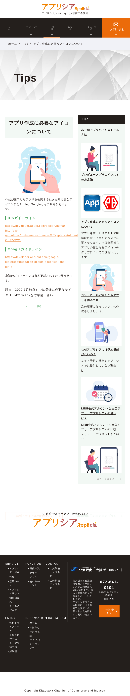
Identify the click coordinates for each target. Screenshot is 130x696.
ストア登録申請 (14, 645)
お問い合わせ (109, 611)
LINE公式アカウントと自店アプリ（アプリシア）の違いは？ (100, 413)
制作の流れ (14, 600)
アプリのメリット (14, 591)
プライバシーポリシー (35, 644)
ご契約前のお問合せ (55, 572)
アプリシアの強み (14, 570)
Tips (25, 43)
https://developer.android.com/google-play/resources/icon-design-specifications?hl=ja (35, 262)
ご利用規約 (35, 634)
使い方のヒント (35, 583)
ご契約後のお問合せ (55, 584)
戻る (39, 306)
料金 (12, 576)
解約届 (13, 651)
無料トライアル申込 (14, 626)
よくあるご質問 (14, 608)
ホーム (12, 43)
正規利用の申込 (14, 637)
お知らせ (35, 627)
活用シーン (14, 583)
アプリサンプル (35, 575)
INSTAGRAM (57, 618)
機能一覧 (35, 568)
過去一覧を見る (106, 479)
